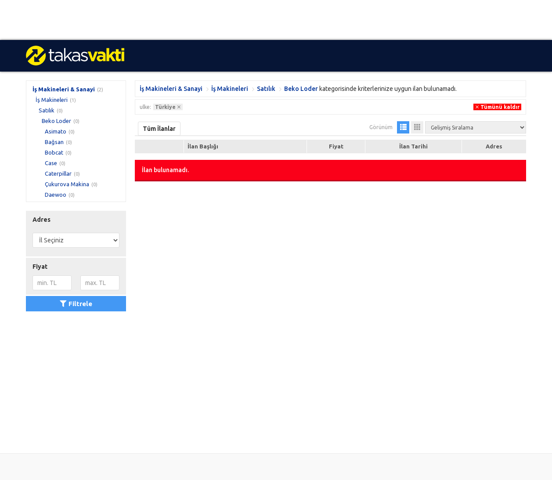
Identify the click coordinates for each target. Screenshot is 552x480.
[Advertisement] (263, 20)
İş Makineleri (52, 100)
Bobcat (54, 152)
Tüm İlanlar (159, 128)
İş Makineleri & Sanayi (63, 89)
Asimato (55, 131)
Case (51, 163)
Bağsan (54, 142)
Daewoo (55, 194)
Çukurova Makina (67, 184)
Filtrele (76, 303)
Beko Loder (56, 121)
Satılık (46, 110)
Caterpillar (58, 173)
